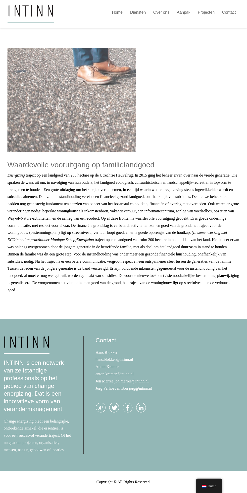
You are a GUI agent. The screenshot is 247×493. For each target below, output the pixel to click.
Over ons (161, 12)
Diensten (138, 12)
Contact (229, 12)
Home (117, 12)
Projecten (206, 12)
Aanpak (183, 12)
